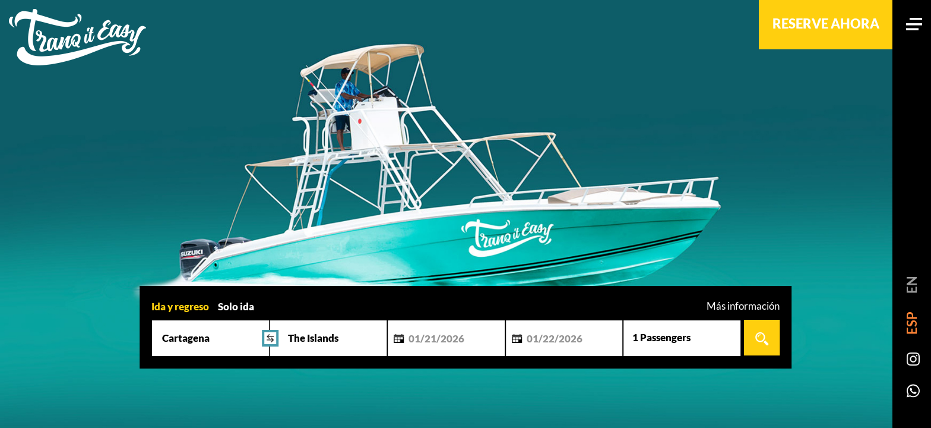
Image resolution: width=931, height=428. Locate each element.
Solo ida (236, 306)
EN (912, 285)
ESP (912, 323)
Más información (743, 306)
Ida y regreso (180, 306)
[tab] (180, 305)
